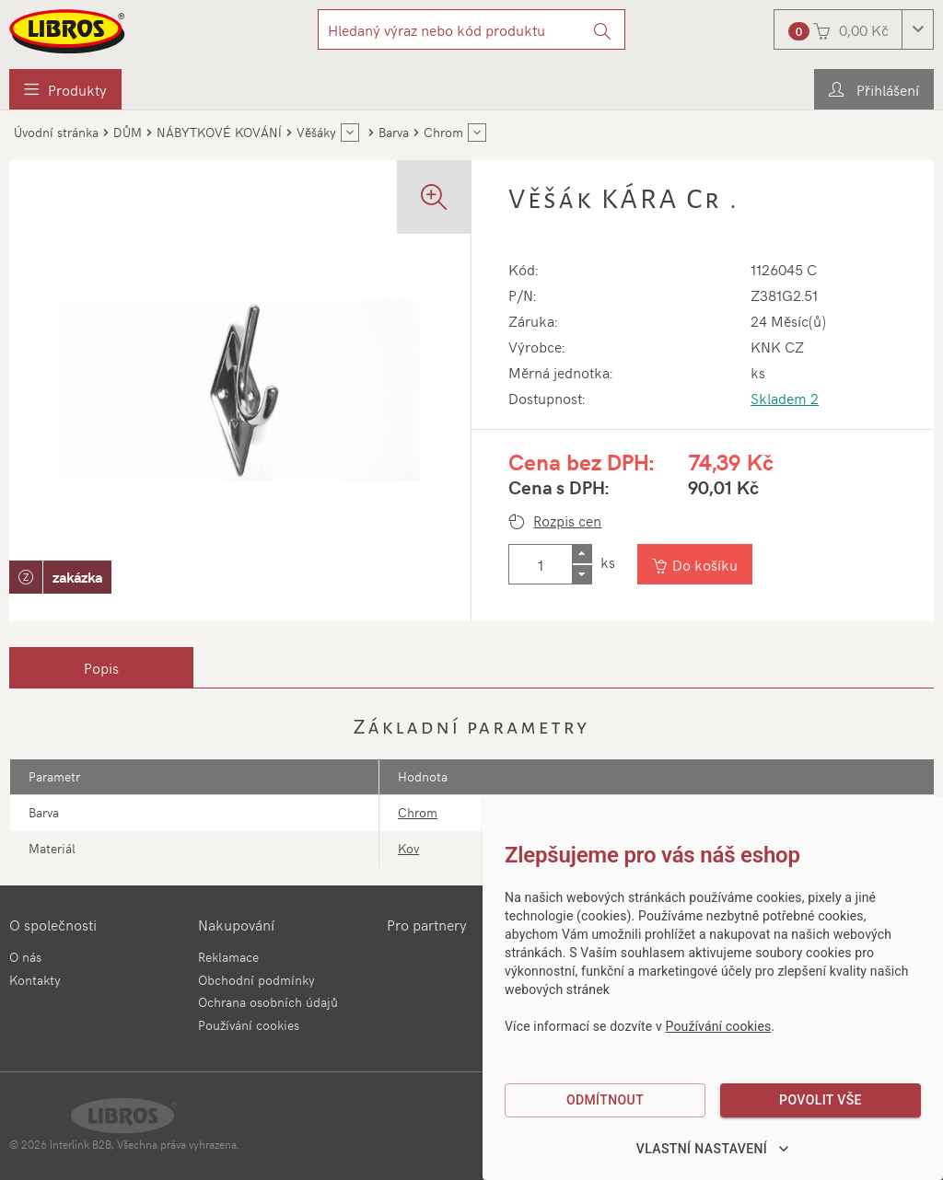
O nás (25, 957)
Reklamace (228, 957)
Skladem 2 (785, 398)
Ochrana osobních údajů (268, 1002)
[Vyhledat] (602, 29)
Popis (101, 667)
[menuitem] (65, 89)
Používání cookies (248, 1025)
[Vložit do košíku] (694, 564)
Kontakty (35, 980)
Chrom (417, 812)
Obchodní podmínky (256, 980)
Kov (408, 848)
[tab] (101, 667)
